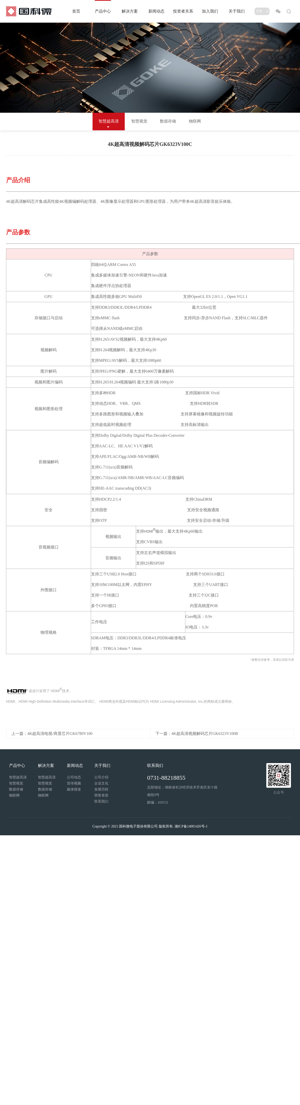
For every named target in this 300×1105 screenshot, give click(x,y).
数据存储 (168, 121)
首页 (76, 11)
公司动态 (74, 777)
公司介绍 (101, 777)
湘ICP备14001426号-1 (191, 826)
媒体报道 (74, 789)
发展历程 (101, 789)
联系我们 (101, 801)
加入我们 (210, 11)
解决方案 (130, 11)
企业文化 (101, 783)
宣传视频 (74, 783)
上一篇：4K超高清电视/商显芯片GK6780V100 (52, 733)
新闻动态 (156, 11)
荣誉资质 (101, 795)
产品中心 (103, 11)
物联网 (195, 121)
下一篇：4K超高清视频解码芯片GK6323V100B (196, 733)
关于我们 (237, 11)
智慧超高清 (109, 121)
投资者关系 (183, 11)
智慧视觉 (139, 121)
